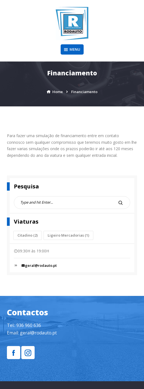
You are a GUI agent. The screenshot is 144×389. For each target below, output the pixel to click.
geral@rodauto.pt (39, 265)
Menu (72, 49)
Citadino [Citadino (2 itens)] (27, 235)
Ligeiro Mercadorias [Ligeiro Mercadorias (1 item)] (68, 235)
